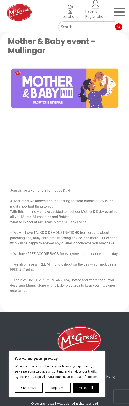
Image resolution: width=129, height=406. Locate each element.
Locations (70, 12)
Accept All (86, 388)
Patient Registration (95, 9)
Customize (28, 388)
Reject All (57, 388)
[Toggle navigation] (119, 11)
